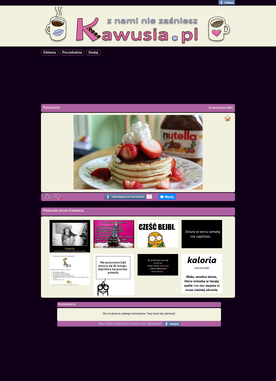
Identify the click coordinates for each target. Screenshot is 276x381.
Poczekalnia (72, 52)
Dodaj (93, 52)
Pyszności (51, 107)
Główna (49, 52)
